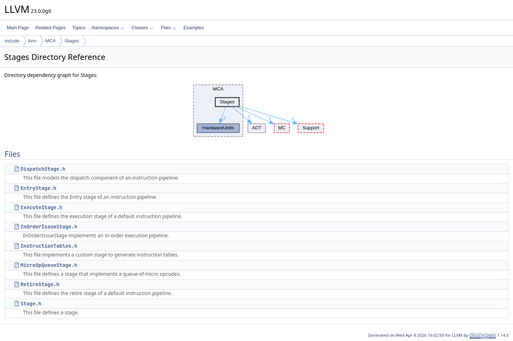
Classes (142, 27)
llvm (32, 40)
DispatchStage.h (42, 169)
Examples (193, 27)
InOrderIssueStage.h (48, 226)
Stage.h (30, 303)
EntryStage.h (38, 188)
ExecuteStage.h (41, 207)
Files (168, 27)
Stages (71, 40)
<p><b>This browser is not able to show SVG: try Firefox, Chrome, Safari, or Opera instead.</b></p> (257, 111)
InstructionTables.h (48, 246)
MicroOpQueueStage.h (48, 265)
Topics (78, 27)
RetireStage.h (39, 284)
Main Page (18, 27)
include (12, 40)
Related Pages (50, 27)
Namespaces (108, 27)
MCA (50, 40)
